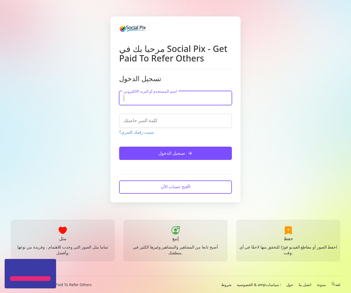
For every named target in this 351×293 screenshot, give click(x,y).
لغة (335, 284)
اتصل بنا (305, 284)
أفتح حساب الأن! (176, 186)
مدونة (321, 284)
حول (289, 284)
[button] (11, 268)
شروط (226, 284)
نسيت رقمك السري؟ (136, 132)
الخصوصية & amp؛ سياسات (259, 284)
